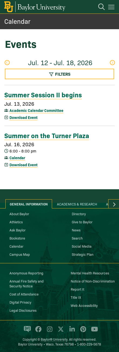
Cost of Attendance (24, 293)
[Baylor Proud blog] (26, 331)
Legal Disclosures (22, 310)
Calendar (17, 20)
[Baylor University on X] (59, 331)
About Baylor (19, 213)
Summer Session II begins (43, 94)
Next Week (112, 62)
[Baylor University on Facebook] (37, 331)
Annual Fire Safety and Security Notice (26, 283)
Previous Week (7, 62)
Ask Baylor (17, 229)
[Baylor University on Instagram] (48, 331)
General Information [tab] (29, 203)
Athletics (16, 221)
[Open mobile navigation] (112, 8)
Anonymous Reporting (26, 272)
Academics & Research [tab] (77, 203)
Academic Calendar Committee (36, 110)
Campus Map (19, 254)
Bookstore (17, 237)
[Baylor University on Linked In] (71, 331)
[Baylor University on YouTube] (93, 331)
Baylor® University (54, 339)
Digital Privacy (20, 302)
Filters (59, 74)
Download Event (23, 117)
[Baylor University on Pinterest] (82, 331)
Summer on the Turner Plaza (46, 135)
